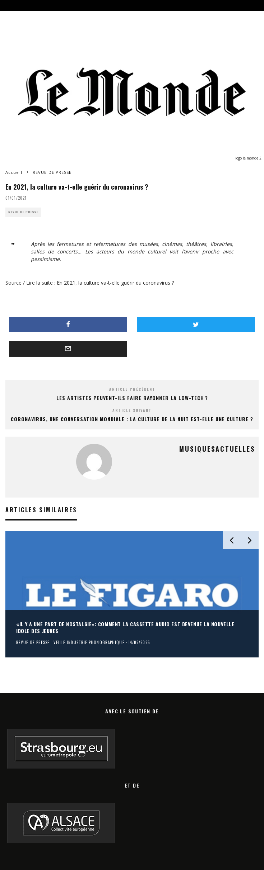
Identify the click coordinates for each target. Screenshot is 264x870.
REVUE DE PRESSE (23, 212)
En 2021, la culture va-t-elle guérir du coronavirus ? (115, 282)
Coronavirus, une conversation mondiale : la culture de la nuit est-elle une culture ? (132, 419)
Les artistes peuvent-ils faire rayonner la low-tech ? (132, 397)
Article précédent (132, 389)
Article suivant (132, 410)
